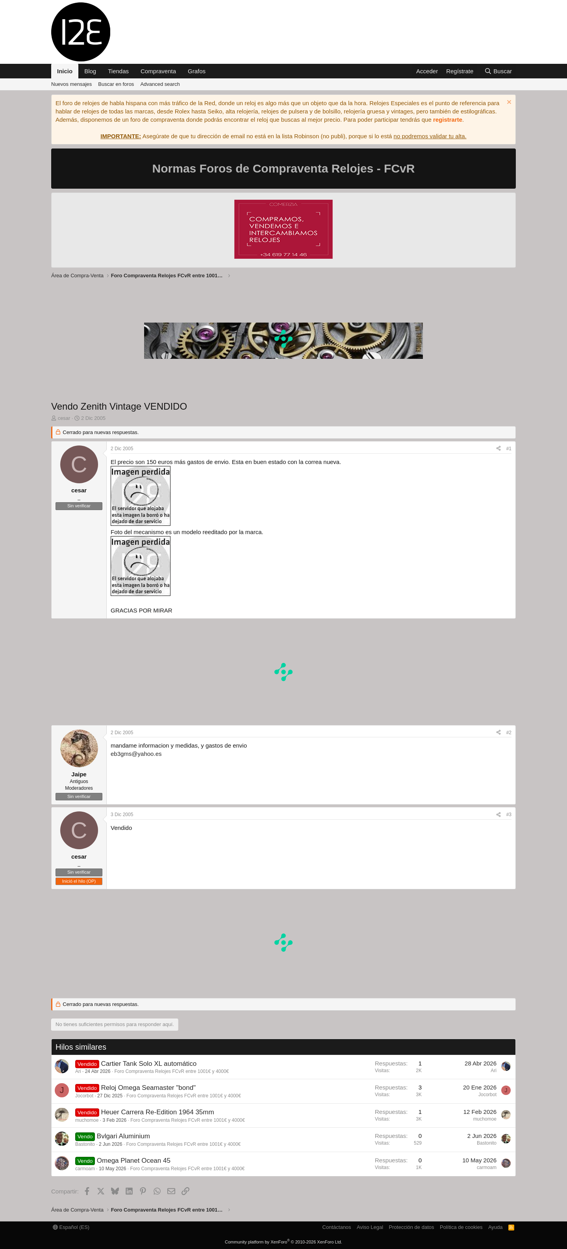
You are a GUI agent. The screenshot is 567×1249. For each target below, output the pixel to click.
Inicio (64, 71)
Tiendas (118, 71)
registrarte (447, 119)
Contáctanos (336, 1227)
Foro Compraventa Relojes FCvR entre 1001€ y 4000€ (171, 1071)
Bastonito (85, 1144)
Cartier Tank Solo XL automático (148, 1063)
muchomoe (86, 1120)
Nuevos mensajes (71, 84)
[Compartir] (498, 448)
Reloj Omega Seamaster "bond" (148, 1087)
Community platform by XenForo (283, 1242)
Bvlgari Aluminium (123, 1136)
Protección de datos (411, 1227)
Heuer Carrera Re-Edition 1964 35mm (157, 1112)
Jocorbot (84, 1096)
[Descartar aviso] (508, 103)
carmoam (85, 1168)
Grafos (197, 71)
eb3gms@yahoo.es (136, 753)
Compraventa (158, 71)
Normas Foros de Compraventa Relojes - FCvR (283, 168)
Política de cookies (461, 1227)
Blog (90, 71)
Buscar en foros (116, 84)
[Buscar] (498, 71)
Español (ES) (71, 1227)
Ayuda (495, 1227)
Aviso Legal (370, 1227)
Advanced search (160, 84)
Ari (78, 1071)
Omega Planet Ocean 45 (133, 1160)
